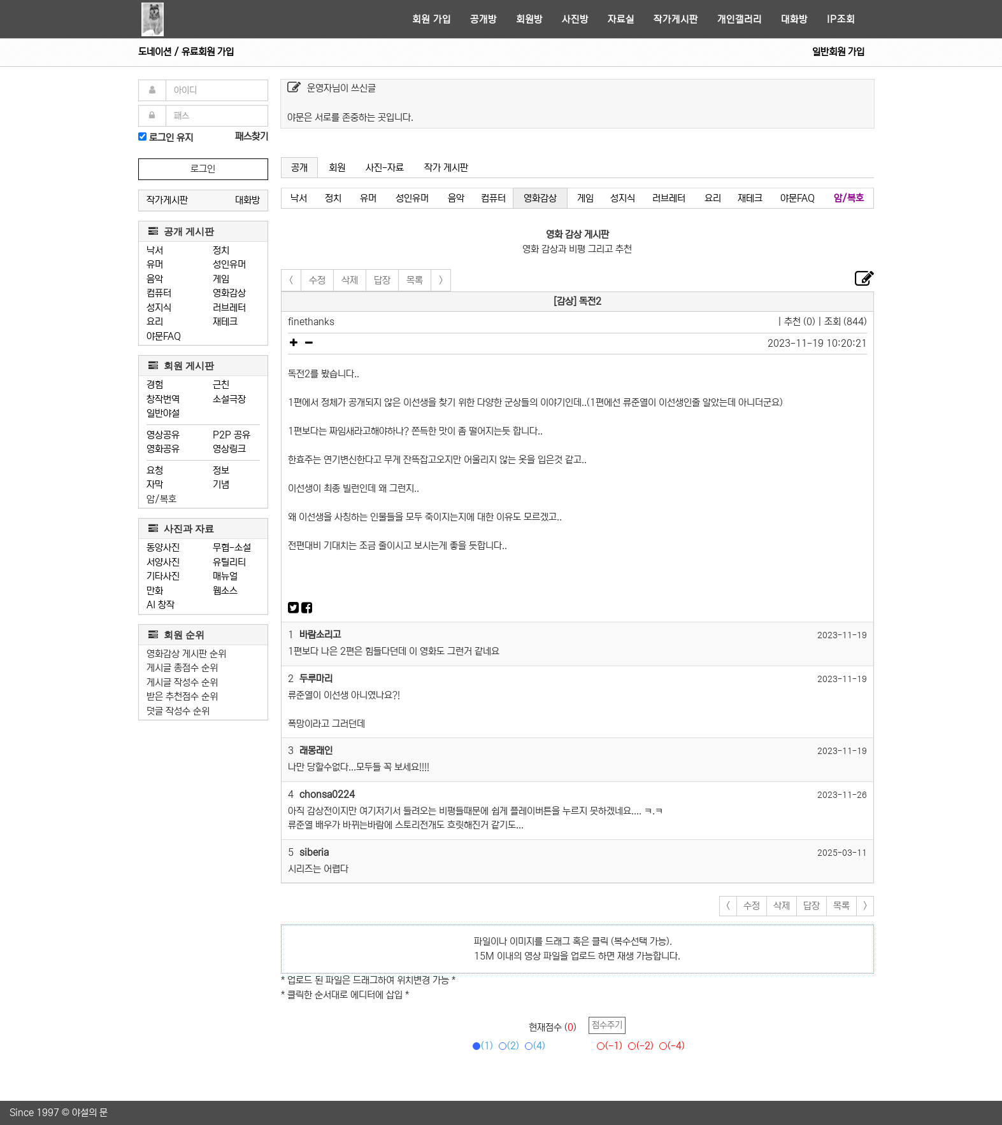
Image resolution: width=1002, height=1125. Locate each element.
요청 (155, 470)
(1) (480, 1045)
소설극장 (229, 399)
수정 (317, 280)
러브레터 (229, 307)
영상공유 (163, 435)
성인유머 (229, 264)
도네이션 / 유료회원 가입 (186, 51)
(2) (506, 1045)
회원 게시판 (181, 365)
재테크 (225, 321)
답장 (382, 280)
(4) (532, 1045)
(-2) (639, 1045)
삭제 (349, 280)
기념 (221, 484)
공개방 (483, 19)
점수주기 (607, 1025)
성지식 (159, 307)
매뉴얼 (225, 576)
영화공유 (163, 449)
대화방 (794, 19)
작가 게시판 (446, 167)
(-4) (670, 1045)
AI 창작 (161, 604)
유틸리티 (229, 562)
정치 (221, 250)
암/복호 (161, 499)
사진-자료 (385, 167)
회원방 (529, 19)
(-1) (607, 1045)
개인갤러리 (739, 19)
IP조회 (841, 19)
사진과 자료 (181, 528)
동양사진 (163, 547)
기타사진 (163, 576)
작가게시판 (676, 19)
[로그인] (142, 136)
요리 (155, 321)
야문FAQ (164, 336)
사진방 (575, 19)
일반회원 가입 (838, 51)
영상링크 (229, 449)
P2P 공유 (231, 435)
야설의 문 (90, 1112)
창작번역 (163, 399)
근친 (221, 384)
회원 (337, 167)
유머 (155, 264)
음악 (155, 279)
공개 (299, 167)
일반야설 (163, 413)
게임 (221, 279)
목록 (414, 280)
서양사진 (163, 562)
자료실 (621, 19)
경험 (155, 384)
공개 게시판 (181, 231)
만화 (155, 590)
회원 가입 (431, 19)
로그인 (202, 169)
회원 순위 (176, 634)
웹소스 (225, 590)
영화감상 (229, 293)
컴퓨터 (159, 293)
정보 (221, 470)
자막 (155, 484)
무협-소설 (232, 547)
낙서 (155, 250)
